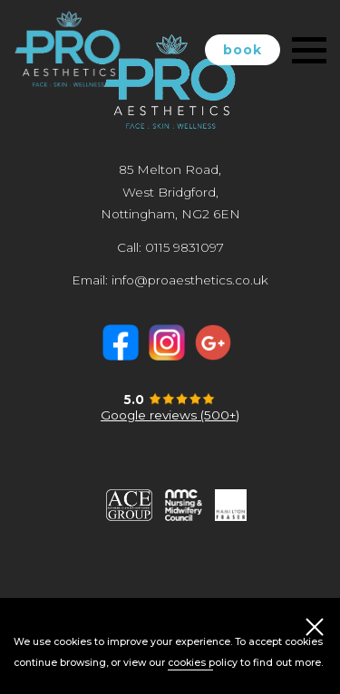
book (242, 50)
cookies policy (203, 663)
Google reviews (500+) (170, 415)
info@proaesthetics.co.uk (190, 280)
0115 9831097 (184, 247)
